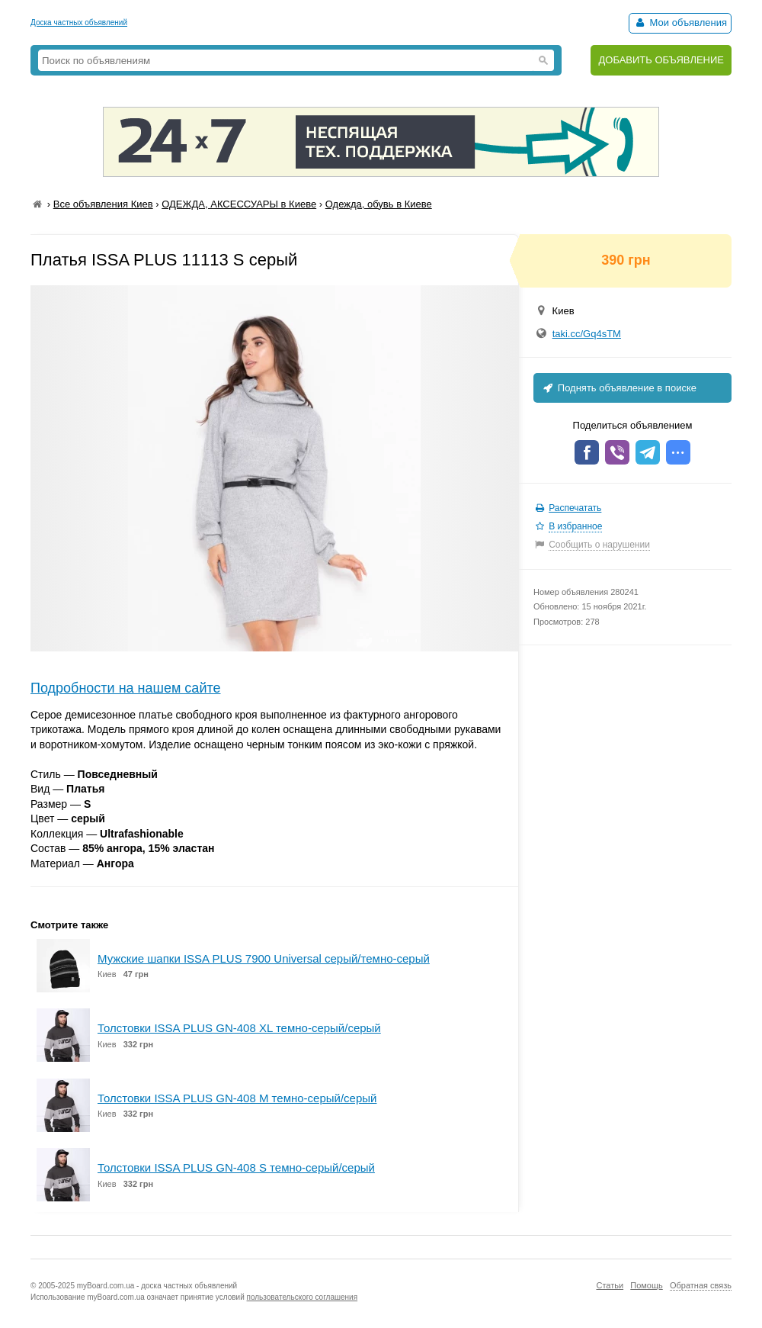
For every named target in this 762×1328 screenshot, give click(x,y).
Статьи (609, 1285)
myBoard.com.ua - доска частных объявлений (157, 1285)
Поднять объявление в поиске (618, 388)
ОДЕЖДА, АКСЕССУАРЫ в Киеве (239, 204)
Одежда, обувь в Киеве (378, 204)
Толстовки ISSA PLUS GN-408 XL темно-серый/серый (239, 1027)
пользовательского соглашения (302, 1297)
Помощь (646, 1285)
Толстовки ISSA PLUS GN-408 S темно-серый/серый (236, 1167)
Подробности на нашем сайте (125, 688)
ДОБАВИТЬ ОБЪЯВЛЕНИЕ (661, 60)
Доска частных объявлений (78, 22)
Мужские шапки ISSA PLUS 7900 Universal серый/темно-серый (264, 958)
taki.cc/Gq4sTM (586, 333)
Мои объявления (680, 22)
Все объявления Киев (103, 204)
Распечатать (575, 508)
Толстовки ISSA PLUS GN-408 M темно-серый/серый (237, 1098)
